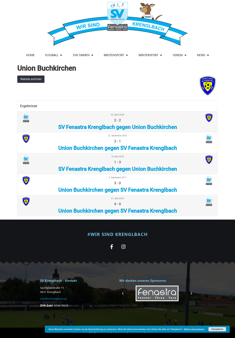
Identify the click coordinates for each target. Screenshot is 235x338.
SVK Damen (83, 55)
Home (30, 55)
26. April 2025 (117, 114)
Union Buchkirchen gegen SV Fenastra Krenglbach (117, 148)
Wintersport (150, 55)
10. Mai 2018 (117, 156)
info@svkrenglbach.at (53, 298)
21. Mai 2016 (117, 198)
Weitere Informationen (194, 329)
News (203, 55)
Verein (179, 55)
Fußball (53, 55)
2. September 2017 (117, 177)
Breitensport (116, 55)
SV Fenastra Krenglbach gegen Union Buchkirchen (117, 127)
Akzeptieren (217, 329)
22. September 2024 (117, 135)
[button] (123, 293)
